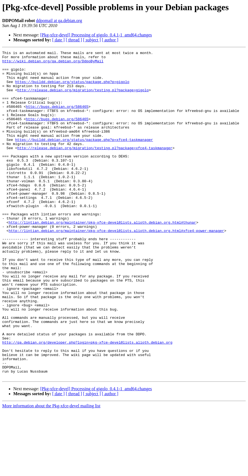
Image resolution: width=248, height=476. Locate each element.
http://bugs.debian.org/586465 (57, 118)
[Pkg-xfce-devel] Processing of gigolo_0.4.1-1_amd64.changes (96, 35)
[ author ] (110, 40)
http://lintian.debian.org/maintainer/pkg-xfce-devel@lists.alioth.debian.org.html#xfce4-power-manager (116, 266)
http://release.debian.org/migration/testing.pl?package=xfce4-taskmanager (95, 167)
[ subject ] (92, 40)
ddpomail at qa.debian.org (59, 20)
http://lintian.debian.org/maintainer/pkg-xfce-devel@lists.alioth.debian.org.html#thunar (102, 257)
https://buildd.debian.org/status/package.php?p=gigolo (72, 88)
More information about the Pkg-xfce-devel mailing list (51, 471)
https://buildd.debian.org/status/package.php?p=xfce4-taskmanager (84, 157)
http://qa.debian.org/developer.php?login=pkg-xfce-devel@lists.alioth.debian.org (87, 401)
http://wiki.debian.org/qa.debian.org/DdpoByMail (53, 63)
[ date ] (58, 40)
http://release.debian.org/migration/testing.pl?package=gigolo (83, 98)
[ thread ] (74, 40)
